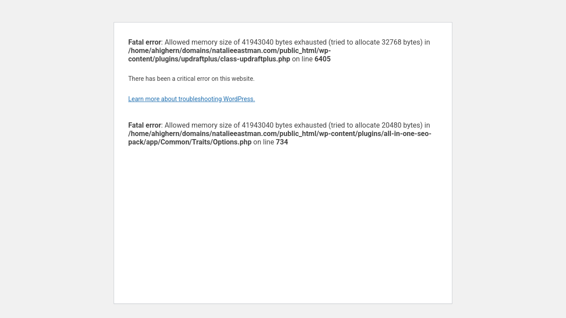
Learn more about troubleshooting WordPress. (191, 98)
